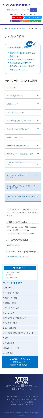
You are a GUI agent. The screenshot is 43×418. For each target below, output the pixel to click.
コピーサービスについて (23, 112)
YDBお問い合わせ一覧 (11, 348)
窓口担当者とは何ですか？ (21, 63)
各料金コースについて (23, 137)
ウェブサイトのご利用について (23, 129)
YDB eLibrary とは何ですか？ (22, 60)
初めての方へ (17, 17)
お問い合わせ (35, 21)
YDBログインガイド (11, 277)
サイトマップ (35, 14)
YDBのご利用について (23, 96)
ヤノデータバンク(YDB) (17, 28)
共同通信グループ (16, 404)
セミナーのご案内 (9, 328)
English (14, 14)
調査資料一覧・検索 (10, 298)
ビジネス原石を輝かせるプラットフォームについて (23, 163)
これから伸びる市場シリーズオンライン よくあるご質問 (22, 187)
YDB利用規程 (8, 353)
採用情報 (29, 404)
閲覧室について (23, 104)
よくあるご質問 (8, 343)
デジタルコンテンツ (10, 323)
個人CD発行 (9, 275)
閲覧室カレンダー (19, 362)
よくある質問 (28, 402)
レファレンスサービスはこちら (21, 233)
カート (25, 21)
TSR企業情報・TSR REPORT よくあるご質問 (22, 198)
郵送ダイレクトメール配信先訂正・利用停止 (21, 399)
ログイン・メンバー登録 (32, 17)
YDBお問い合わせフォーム (17, 256)
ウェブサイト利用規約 (30, 396)
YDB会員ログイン (19, 268)
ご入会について (23, 87)
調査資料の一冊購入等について (23, 146)
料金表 (5, 338)
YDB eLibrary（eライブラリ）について (23, 121)
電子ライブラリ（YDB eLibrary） (15, 318)
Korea (24, 14)
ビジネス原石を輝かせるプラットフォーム (18, 333)
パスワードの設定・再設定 (13, 272)
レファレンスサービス (11, 308)
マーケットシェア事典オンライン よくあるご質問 (22, 176)
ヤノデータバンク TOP (12, 283)
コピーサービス (8, 313)
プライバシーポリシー (12, 396)
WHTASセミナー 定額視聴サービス (23, 154)
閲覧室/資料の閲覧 (9, 303)
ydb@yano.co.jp (13, 245)
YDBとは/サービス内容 (11, 293)
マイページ (15, 21)
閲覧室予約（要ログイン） (19, 365)
